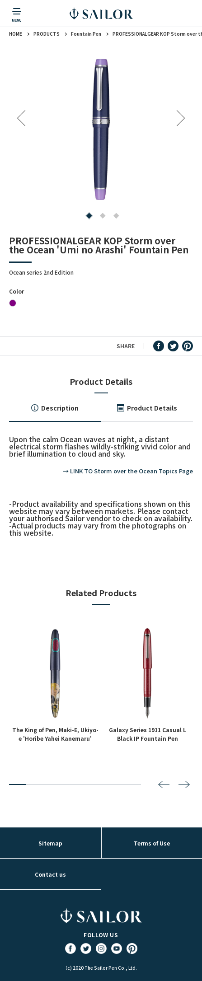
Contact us (50, 874)
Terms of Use (152, 843)
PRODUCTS (46, 34)
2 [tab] (101, 216)
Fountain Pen (86, 34)
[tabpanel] (101, 129)
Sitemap (50, 843)
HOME (15, 34)
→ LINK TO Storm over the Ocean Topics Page (128, 471)
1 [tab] (87, 216)
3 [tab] (114, 216)
